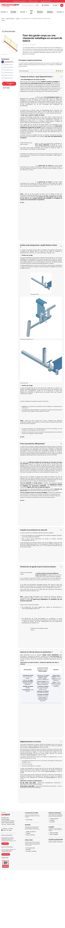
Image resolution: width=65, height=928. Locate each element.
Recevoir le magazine (54, 834)
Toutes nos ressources (10, 18)
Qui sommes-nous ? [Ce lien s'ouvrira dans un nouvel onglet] (5, 817)
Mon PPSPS (28, 849)
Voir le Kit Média (5, 854)
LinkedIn (10, 828)
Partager (6, 88)
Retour (3, 20)
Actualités (4, 12)
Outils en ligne (32, 12)
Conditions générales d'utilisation (7, 820)
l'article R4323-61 (51, 777)
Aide (55, 5)
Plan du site (3, 823)
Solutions (18, 18)
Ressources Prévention (55, 812)
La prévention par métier (31, 812)
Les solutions (52, 821)
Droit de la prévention (30, 834)
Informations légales (5, 819)
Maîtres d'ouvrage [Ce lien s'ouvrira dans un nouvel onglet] (33, 1)
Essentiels (23, 12)
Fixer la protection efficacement (14, 67)
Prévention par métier (14, 11)
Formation (60, 12)
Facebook (4, 828)
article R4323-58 (33, 747)
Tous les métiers (29, 819)
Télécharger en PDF (8, 83)
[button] (61, 5)
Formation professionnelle (56, 839)
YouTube (9, 830)
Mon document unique (30, 847)
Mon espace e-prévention (31, 850)
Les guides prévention (54, 818)
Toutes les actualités (54, 832)
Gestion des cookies (11, 823)
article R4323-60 (50, 771)
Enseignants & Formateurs (19, 1)
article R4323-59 (31, 754)
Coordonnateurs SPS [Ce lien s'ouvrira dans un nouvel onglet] (45, 1)
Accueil (2, 18)
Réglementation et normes (12, 78)
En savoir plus (5, 843)
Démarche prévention (51, 11)
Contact (2, 822)
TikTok (3, 830)
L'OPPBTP (45, 5)
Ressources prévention (41, 11)
